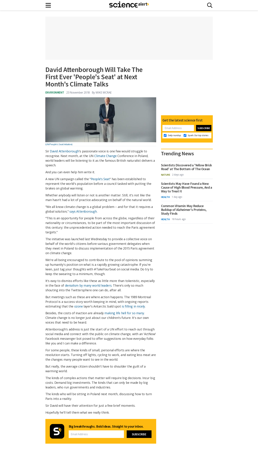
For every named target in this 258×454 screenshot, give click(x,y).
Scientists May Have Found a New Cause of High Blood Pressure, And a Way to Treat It (186, 187)
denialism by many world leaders (88, 285)
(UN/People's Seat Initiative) (58, 144)
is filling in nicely (133, 306)
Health (165, 197)
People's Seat (100, 179)
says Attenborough (83, 211)
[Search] (210, 5)
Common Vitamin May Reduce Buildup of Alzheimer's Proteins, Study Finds (184, 209)
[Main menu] (48, 5)
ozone (78, 306)
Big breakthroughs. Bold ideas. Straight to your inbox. (106, 426)
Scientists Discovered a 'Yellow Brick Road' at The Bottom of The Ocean (186, 167)
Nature (165, 174)
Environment (54, 92)
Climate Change (105, 156)
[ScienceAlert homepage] (129, 5)
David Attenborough (64, 151)
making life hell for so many (124, 313)
